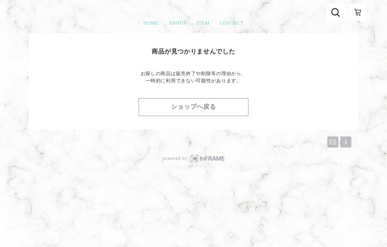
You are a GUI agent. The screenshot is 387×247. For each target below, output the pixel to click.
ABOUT (178, 23)
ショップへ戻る (193, 106)
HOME (151, 23)
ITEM (203, 23)
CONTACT (232, 23)
